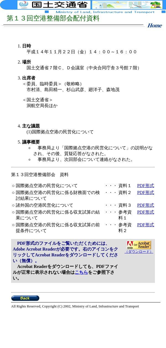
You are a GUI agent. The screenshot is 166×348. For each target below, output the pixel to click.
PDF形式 (145, 185)
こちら (81, 272)
